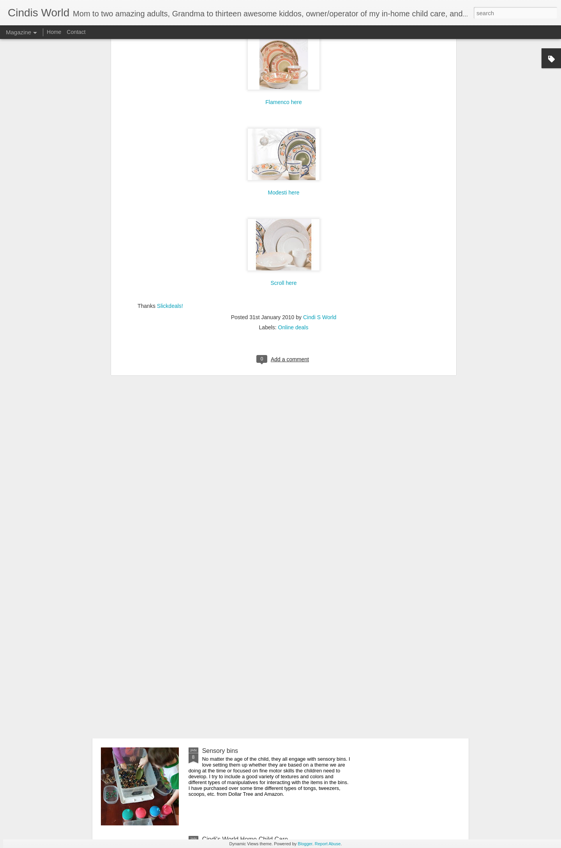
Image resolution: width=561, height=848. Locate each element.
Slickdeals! (170, 177)
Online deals (293, 198)
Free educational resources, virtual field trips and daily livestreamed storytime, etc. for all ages (276, 577)
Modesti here (284, 63)
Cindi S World (319, 188)
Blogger (305, 843)
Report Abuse (328, 843)
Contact (76, 32)
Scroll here (284, 154)
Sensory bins (220, 750)
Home (54, 32)
